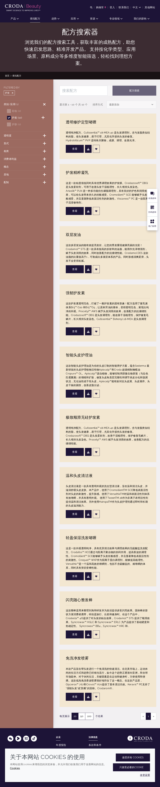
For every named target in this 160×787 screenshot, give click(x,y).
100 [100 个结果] (89, 716)
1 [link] (148, 716)
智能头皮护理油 (79, 355)
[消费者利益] (25, 159)
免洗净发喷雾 (77, 658)
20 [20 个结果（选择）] (75, 716)
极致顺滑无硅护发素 (83, 417)
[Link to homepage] (140, 739)
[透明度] (25, 135)
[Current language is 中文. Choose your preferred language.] (137, 7)
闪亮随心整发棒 (79, 600)
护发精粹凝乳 (77, 172)
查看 (74, 148)
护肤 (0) (16, 124)
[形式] (25, 143)
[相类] (25, 151)
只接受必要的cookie (131, 767)
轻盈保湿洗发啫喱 (81, 537)
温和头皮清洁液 (79, 475)
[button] (15, 19)
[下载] (88, 149)
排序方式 (98, 104)
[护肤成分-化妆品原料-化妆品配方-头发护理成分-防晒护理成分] (23, 6)
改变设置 (145, 775)
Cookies (15, 768)
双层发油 (73, 234)
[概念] (25, 167)
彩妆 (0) (16, 110)
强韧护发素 (75, 293)
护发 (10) (17, 117)
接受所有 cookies (133, 757)
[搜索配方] (84, 91)
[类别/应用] (25, 104)
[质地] (25, 174)
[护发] (44, 117)
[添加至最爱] (96, 149)
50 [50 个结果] (81, 716)
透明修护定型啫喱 (81, 122)
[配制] (25, 182)
